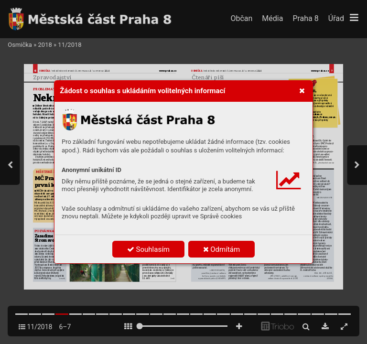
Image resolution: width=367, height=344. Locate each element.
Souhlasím (148, 249)
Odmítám (221, 249)
